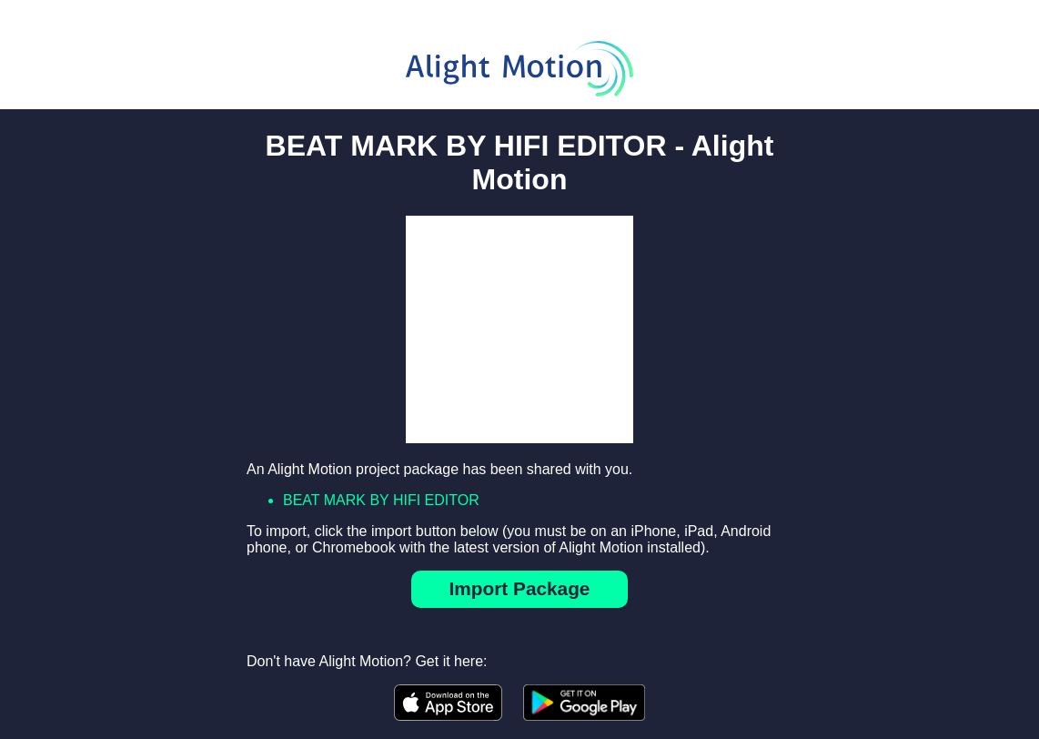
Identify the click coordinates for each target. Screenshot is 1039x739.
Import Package (519, 588)
